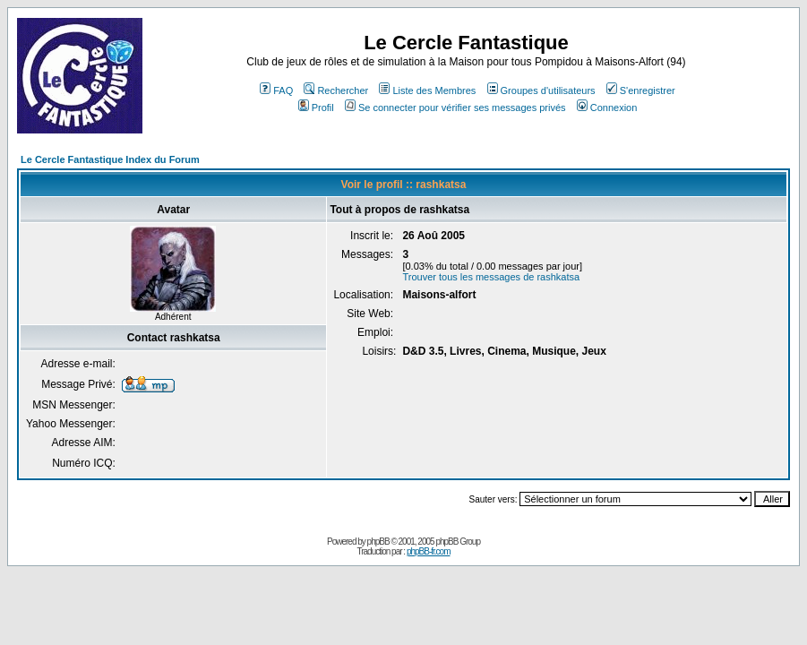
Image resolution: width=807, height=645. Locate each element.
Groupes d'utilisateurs (541, 90)
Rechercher (336, 90)
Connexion (607, 107)
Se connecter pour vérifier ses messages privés (455, 107)
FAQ (276, 90)
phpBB (378, 541)
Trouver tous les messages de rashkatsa (490, 276)
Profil (316, 107)
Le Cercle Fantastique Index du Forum (110, 159)
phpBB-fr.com (429, 551)
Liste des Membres (427, 90)
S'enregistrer (640, 90)
